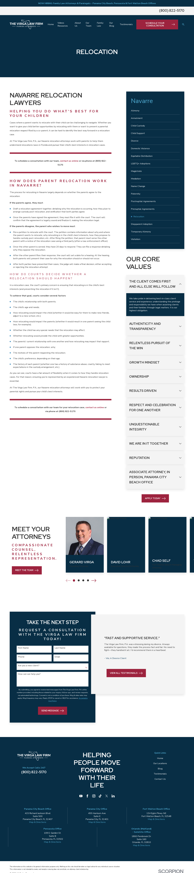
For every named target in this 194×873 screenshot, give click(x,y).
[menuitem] (155, 110)
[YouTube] (80, 797)
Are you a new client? (28, 666)
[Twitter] (106, 797)
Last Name (57, 648)
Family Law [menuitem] (100, 24)
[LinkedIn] (113, 797)
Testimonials (160, 775)
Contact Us (160, 780)
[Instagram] (93, 797)
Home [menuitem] (51, 24)
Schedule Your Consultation (160, 24)
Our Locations (160, 765)
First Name (22, 648)
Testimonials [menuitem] (126, 24)
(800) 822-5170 (171, 10)
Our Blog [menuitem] (111, 24)
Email (54, 657)
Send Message (49, 712)
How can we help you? (28, 675)
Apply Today (155, 498)
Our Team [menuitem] (88, 24)
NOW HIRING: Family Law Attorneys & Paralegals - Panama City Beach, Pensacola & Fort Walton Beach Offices (97, 3)
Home (160, 760)
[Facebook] (87, 797)
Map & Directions (37, 823)
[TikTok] (100, 797)
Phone (20, 657)
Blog (160, 770)
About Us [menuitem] (78, 24)
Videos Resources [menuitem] (63, 24)
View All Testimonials (125, 680)
